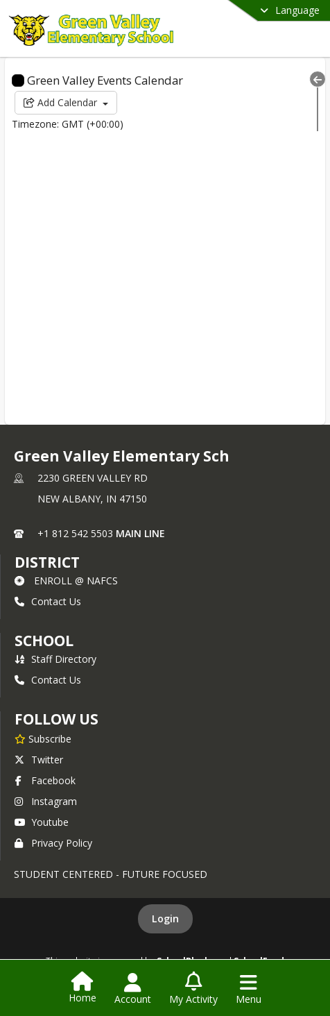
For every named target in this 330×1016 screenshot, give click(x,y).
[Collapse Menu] (317, 79)
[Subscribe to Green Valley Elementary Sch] (43, 738)
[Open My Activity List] (193, 989)
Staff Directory (55, 659)
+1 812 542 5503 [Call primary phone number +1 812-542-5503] (75, 533)
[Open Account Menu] (132, 989)
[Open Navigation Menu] (248, 989)
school (44, 640)
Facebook (45, 780)
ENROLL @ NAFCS (66, 580)
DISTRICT (47, 562)
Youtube (42, 822)
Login (165, 918)
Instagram (46, 801)
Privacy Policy (53, 842)
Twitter (39, 759)
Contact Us (48, 601)
